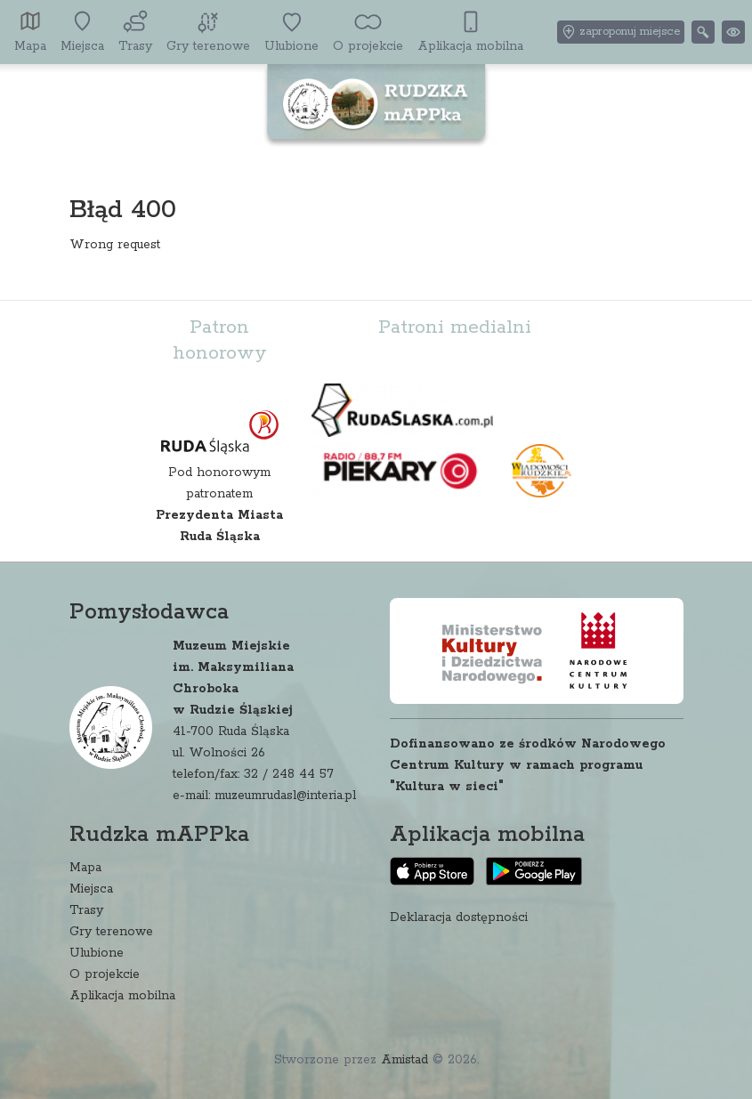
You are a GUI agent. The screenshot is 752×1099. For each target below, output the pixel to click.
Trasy (86, 910)
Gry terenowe (111, 932)
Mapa (85, 868)
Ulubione (96, 953)
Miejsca (91, 889)
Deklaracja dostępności (459, 917)
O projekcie (104, 974)
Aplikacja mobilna (122, 996)
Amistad (404, 1060)
